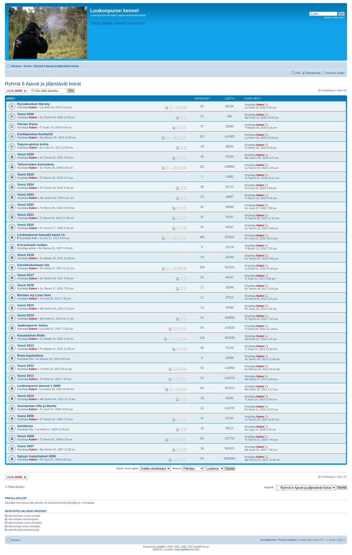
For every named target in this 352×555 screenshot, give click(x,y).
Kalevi (33, 107)
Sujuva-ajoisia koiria (33, 144)
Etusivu (16, 66)
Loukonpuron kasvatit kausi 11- (41, 235)
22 (184, 137)
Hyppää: (269, 487)
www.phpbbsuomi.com (187, 549)
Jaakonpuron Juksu (32, 325)
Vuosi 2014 (25, 315)
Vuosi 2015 (25, 305)
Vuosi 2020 (25, 225)
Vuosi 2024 (25, 184)
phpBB (160, 546)
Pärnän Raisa (27, 124)
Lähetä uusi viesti (16, 91)
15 (179, 168)
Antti (34, 238)
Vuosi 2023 (25, 194)
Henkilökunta (268, 539)
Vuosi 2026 (25, 114)
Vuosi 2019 (25, 174)
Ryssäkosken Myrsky (33, 104)
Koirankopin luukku (32, 245)
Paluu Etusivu (16, 486)
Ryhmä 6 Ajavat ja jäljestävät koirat (56, 66)
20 (175, 137)
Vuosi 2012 (25, 365)
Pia (31, 358)
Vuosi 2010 (25, 396)
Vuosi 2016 (25, 285)
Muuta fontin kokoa (341, 65)
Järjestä (188, 468)
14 (175, 168)
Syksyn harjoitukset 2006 (36, 456)
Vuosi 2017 (25, 275)
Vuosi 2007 (25, 446)
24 (179, 238)
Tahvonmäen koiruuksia (35, 164)
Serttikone (25, 426)
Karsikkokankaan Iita (33, 265)
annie (32, 248)
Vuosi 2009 (25, 416)
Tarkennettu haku (334, 17)
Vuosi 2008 (25, 436)
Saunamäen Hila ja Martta (36, 406)
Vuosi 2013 (25, 345)
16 (184, 168)
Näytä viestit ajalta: (143, 468)
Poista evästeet (287, 539)
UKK (298, 72)
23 (175, 238)
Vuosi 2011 (25, 376)
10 (184, 339)
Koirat (28, 66)
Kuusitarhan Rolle (31, 335)
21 (179, 137)
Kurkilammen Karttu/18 (34, 134)
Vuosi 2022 (25, 204)
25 (184, 238)
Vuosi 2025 (25, 154)
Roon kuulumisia (30, 355)
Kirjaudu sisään (335, 72)
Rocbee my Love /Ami (34, 295)
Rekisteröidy (313, 72)
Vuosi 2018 (25, 255)
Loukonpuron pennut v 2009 (39, 386)
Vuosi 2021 (25, 215)
